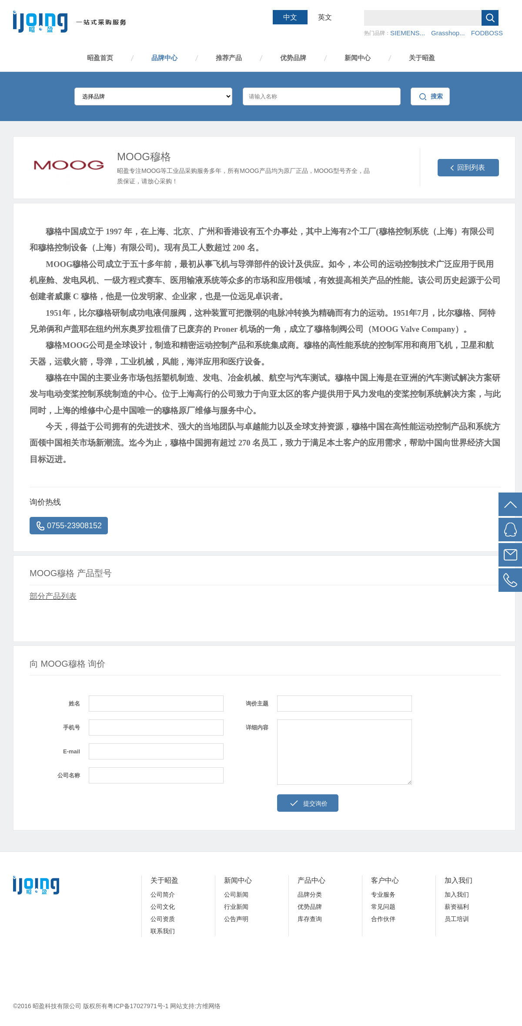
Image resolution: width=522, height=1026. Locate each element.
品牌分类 (310, 894)
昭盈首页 (100, 57)
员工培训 (457, 918)
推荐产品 (229, 57)
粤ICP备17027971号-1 (138, 1005)
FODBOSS (487, 33)
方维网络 (208, 1005)
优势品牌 (293, 57)
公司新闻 (236, 894)
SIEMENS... (407, 33)
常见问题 (383, 906)
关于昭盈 (422, 57)
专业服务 (383, 894)
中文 (290, 17)
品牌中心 (164, 57)
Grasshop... (448, 33)
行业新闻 (236, 906)
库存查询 (310, 918)
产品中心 (311, 880)
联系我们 (163, 931)
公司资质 (163, 918)
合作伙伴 (383, 918)
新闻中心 (358, 57)
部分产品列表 (53, 596)
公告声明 (236, 918)
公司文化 (163, 906)
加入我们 (458, 880)
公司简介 (163, 894)
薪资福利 (457, 906)
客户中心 (385, 880)
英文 (325, 17)
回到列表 (471, 167)
